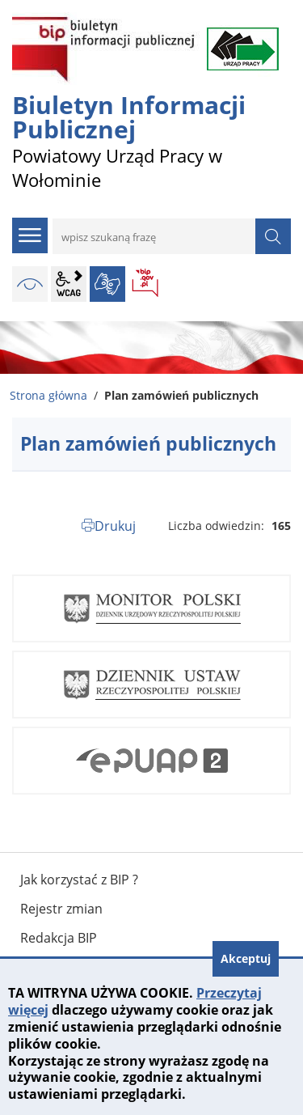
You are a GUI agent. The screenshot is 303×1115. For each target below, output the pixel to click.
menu (30, 235)
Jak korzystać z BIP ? (79, 879)
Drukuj (115, 526)
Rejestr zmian (61, 909)
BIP (146, 284)
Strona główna (48, 395)
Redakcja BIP (58, 938)
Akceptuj (246, 958)
